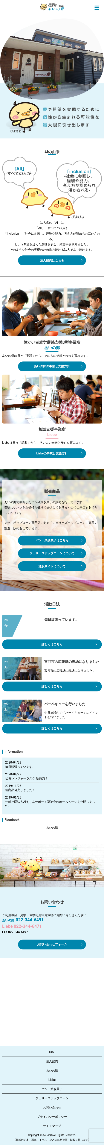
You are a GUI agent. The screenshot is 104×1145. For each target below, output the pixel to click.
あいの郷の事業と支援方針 (52, 366)
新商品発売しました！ (20, 790)
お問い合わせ (52, 1107)
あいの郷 (52, 827)
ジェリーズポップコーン (52, 1098)
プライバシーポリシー (52, 1116)
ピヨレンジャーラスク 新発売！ (26, 778)
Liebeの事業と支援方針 (52, 453)
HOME (52, 1052)
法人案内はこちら (52, 260)
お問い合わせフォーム (52, 944)
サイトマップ (52, 1126)
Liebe (52, 1079)
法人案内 (52, 1061)
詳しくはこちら (52, 644)
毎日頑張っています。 (20, 766)
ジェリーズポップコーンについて (52, 553)
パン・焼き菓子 (52, 1089)
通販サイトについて (52, 566)
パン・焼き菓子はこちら (52, 540)
